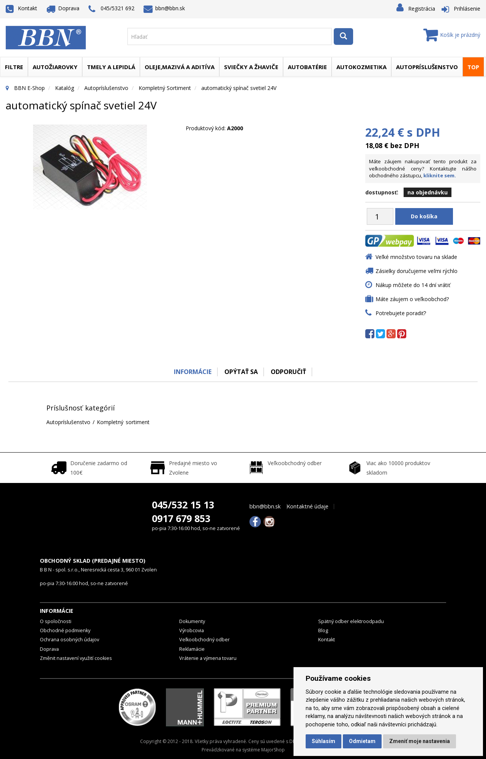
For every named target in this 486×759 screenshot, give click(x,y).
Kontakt (21, 8)
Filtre (14, 67)
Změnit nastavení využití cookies (76, 658)
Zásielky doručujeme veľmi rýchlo (417, 271)
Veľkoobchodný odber (204, 639)
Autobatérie (307, 67)
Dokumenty (192, 621)
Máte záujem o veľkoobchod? (412, 299)
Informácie (192, 372)
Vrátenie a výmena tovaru (208, 658)
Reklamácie (192, 649)
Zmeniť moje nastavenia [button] (419, 741)
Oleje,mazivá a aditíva (180, 67)
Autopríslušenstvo (427, 67)
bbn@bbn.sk (164, 8)
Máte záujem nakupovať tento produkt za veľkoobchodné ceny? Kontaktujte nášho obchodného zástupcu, (423, 168)
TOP (473, 67)
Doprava (63, 8)
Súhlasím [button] (323, 741)
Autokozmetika (361, 67)
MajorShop (273, 749)
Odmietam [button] (362, 741)
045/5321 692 (111, 9)
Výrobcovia (191, 630)
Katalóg (64, 88)
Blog (323, 630)
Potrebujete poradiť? (401, 313)
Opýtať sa (241, 372)
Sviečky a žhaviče (251, 67)
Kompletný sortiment (165, 88)
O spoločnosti (55, 621)
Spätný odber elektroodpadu (351, 621)
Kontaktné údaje (307, 506)
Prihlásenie (467, 8)
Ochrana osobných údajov (69, 639)
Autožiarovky (55, 67)
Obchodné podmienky (65, 630)
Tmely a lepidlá (111, 67)
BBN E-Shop (29, 88)
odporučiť (288, 372)
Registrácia (421, 8)
